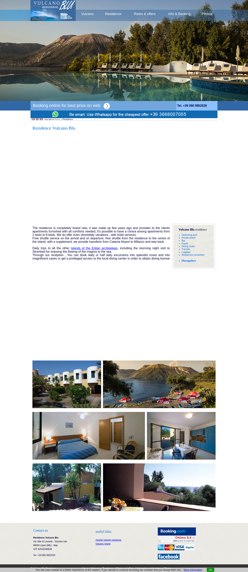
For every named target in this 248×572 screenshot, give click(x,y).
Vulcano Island (103, 543)
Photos (207, 14)
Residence (113, 14)
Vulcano (87, 14)
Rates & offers (145, 14)
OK (211, 569)
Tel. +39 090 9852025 (192, 105)
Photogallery (189, 260)
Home (57, 119)
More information (193, 569)
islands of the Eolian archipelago (94, 248)
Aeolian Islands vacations (108, 540)
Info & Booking (179, 14)
